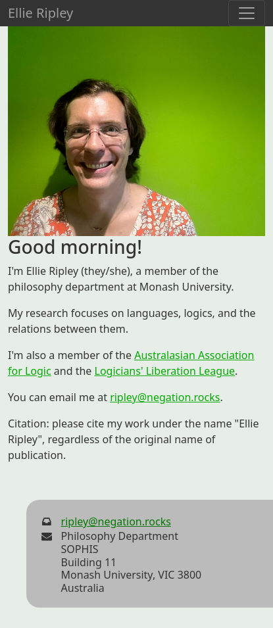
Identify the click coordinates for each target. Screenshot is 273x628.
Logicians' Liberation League (165, 371)
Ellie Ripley (40, 13)
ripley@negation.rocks (165, 397)
